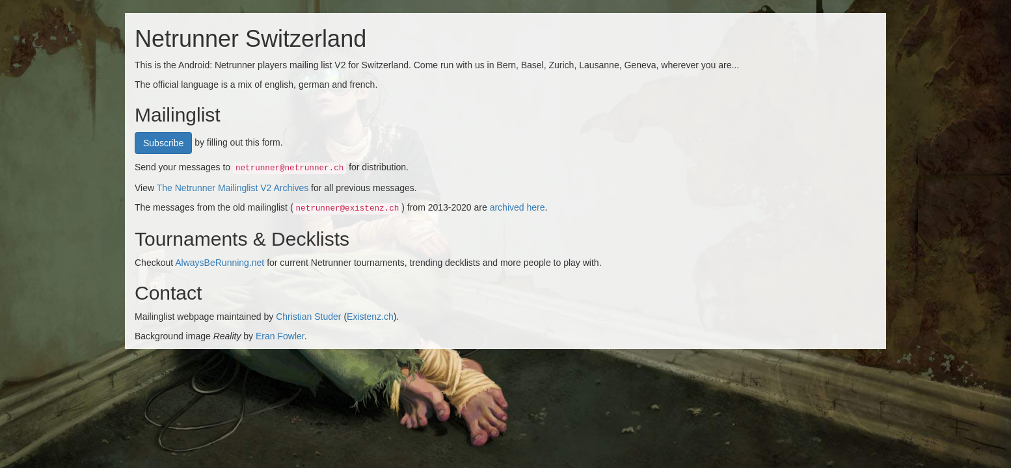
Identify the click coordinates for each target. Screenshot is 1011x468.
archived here (517, 207)
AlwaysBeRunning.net (219, 262)
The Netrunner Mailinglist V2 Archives (232, 188)
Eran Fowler (280, 336)
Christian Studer (308, 316)
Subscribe (163, 143)
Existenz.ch (370, 316)
